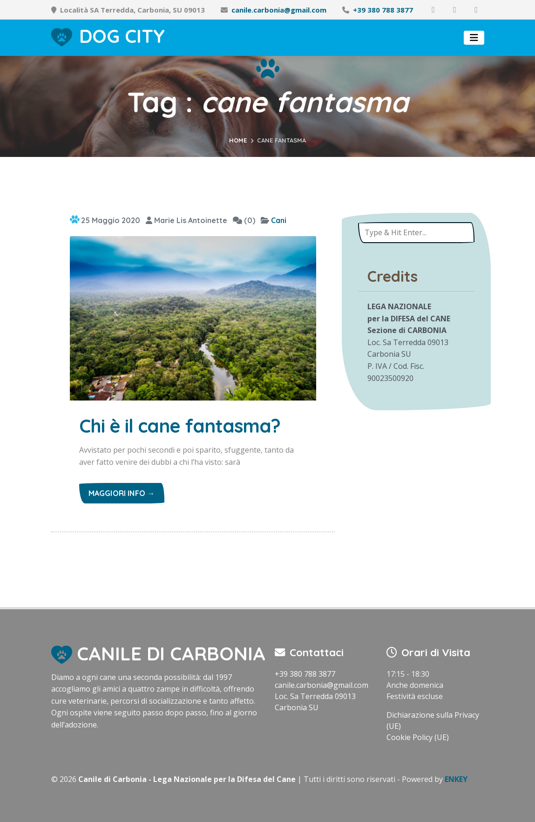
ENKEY (456, 779)
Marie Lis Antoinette (186, 220)
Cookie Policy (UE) (417, 737)
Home (238, 140)
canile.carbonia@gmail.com (278, 9)
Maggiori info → (121, 493)
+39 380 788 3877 (383, 9)
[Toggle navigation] (474, 38)
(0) (244, 220)
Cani (278, 220)
